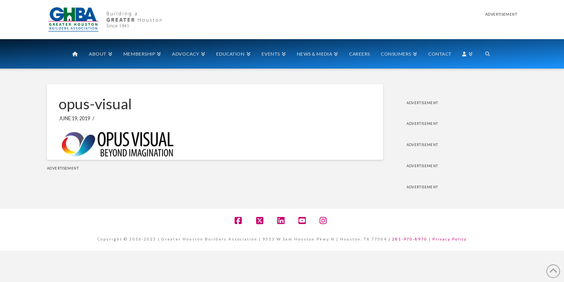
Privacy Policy (449, 239)
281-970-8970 (409, 239)
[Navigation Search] (487, 54)
